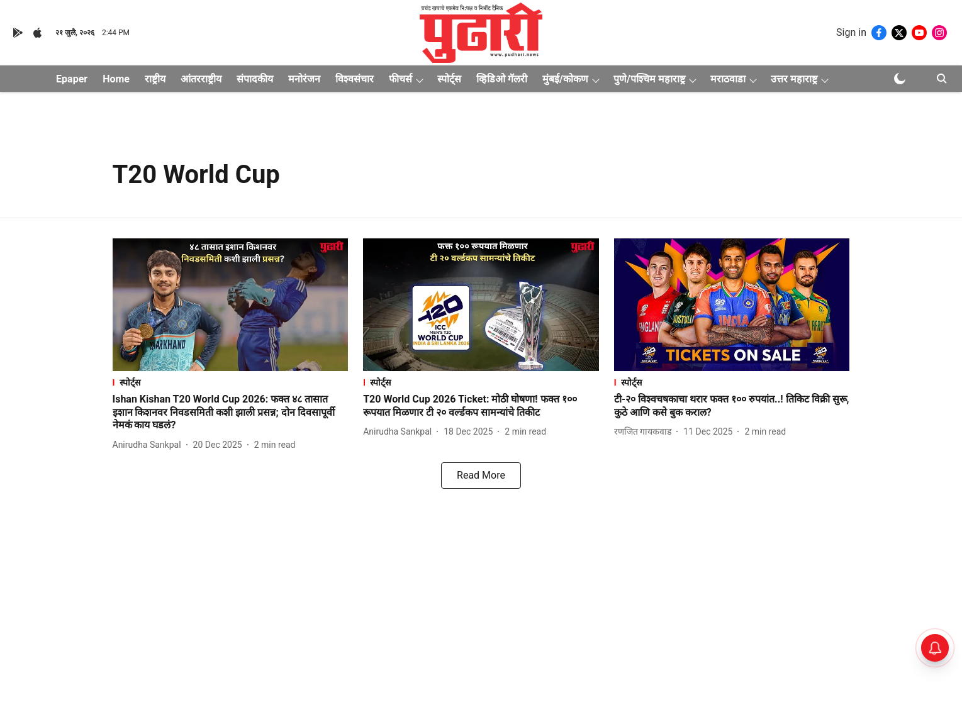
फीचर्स (400, 79)
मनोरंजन (304, 79)
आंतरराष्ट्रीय (201, 79)
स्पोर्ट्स (449, 79)
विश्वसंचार (354, 79)
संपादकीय (255, 79)
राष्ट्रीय (155, 79)
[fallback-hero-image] (231, 304)
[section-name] (231, 382)
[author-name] (149, 445)
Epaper (71, 79)
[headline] (231, 412)
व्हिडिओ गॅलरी (501, 79)
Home (116, 79)
